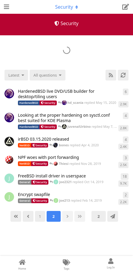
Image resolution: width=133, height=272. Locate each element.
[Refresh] (123, 75)
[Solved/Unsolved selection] (47, 75)
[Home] (22, 264)
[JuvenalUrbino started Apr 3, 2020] (9, 141)
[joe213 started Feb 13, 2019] (9, 197)
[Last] (79, 216)
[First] (15, 216)
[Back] (28, 216)
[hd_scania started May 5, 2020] (9, 117)
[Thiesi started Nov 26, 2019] (9, 160)
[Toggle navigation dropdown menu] (67, 7)
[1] (40, 216)
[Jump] (112, 216)
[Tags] (66, 264)
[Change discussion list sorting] (16, 75)
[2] (54, 216)
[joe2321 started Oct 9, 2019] (9, 178)
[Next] (67, 216)
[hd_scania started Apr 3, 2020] (9, 93)
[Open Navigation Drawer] (6, 7)
